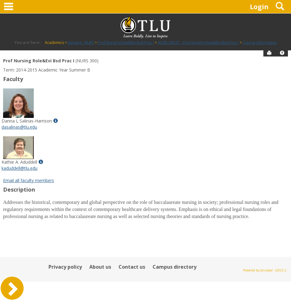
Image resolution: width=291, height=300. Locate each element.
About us (100, 266)
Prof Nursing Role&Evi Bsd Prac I (126, 42)
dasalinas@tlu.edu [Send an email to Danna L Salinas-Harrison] (19, 127)
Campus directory (174, 266)
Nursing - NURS (81, 42)
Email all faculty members (28, 180)
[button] (282, 53)
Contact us (131, 266)
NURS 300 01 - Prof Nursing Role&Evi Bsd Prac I (198, 42)
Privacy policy (65, 266)
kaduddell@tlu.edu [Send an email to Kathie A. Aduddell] (19, 168)
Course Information (260, 42)
